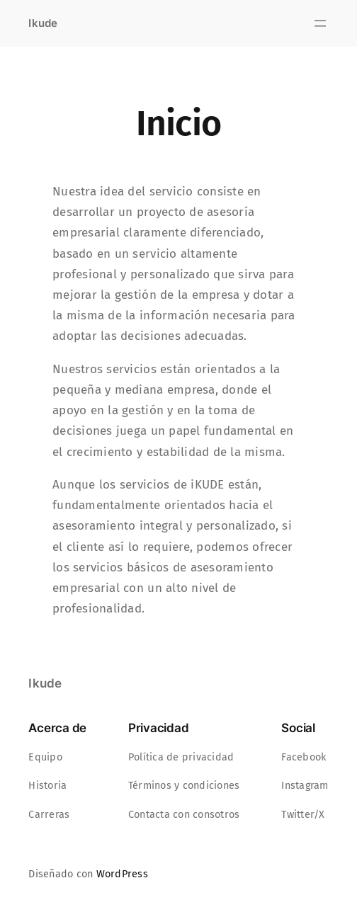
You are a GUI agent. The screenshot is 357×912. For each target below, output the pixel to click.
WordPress (122, 874)
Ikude (42, 23)
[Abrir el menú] (320, 23)
